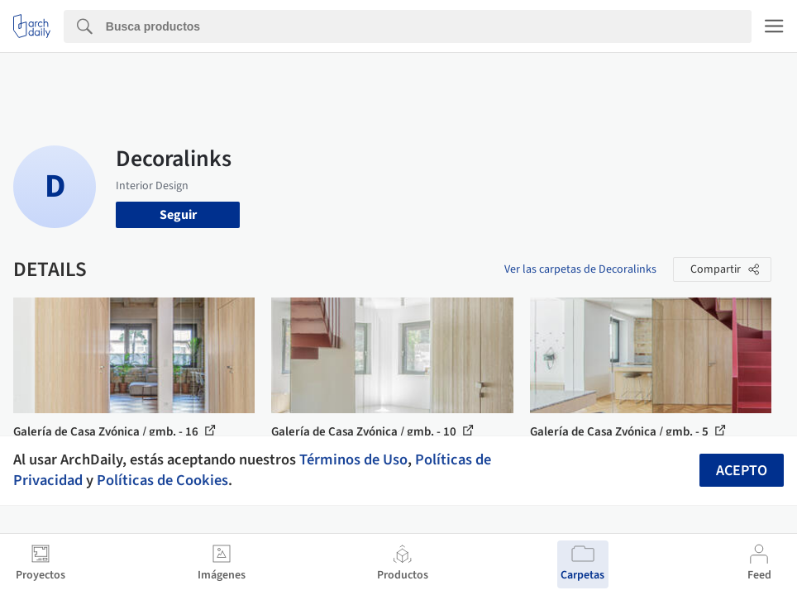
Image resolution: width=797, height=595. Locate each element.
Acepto (741, 470)
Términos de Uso (353, 459)
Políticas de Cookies (162, 480)
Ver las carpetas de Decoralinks (580, 269)
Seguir (178, 215)
